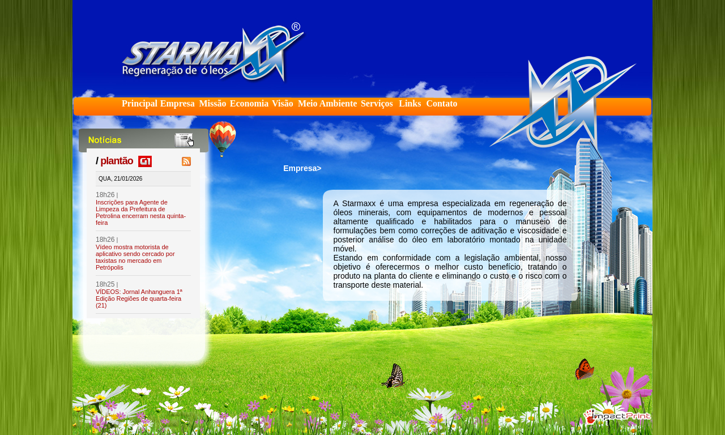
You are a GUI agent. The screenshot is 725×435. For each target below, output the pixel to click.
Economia (249, 103)
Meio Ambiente (327, 103)
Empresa (177, 103)
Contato (441, 103)
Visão (282, 103)
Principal (139, 103)
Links (410, 103)
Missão (212, 103)
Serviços (377, 103)
